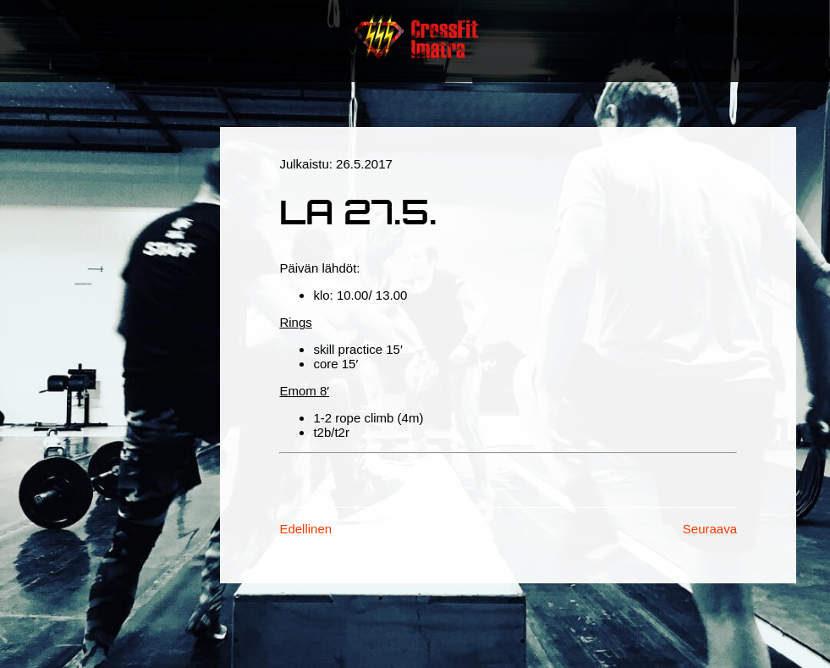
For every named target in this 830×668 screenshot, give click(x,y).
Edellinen (305, 529)
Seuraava (710, 529)
